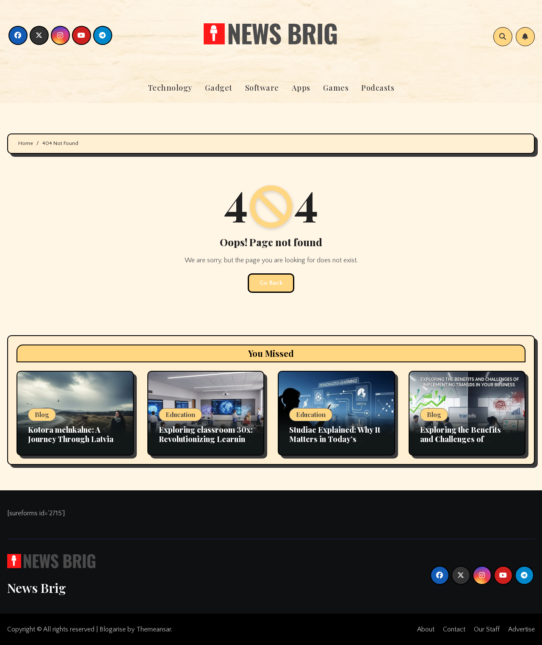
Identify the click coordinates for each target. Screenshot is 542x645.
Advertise (521, 629)
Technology (170, 88)
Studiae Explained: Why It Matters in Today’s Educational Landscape (334, 439)
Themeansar (153, 629)
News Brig (36, 587)
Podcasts (377, 88)
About (425, 629)
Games (336, 88)
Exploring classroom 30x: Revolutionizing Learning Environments (206, 439)
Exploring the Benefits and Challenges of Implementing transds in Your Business (464, 443)
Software (262, 88)
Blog (42, 414)
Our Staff (487, 629)
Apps (301, 88)
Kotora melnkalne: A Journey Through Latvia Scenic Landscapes (70, 439)
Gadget (218, 88)
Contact (454, 629)
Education (180, 414)
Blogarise (113, 629)
